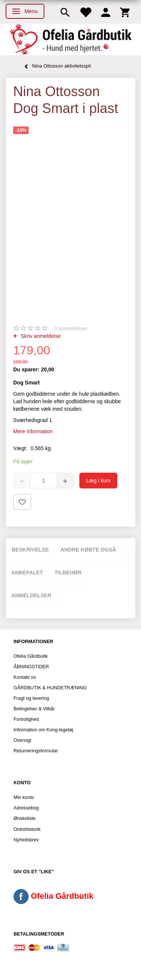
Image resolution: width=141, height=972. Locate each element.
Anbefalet (27, 573)
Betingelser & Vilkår (34, 708)
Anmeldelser (31, 595)
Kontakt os (25, 677)
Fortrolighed (26, 719)
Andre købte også (88, 550)
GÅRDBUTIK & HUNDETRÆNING (50, 687)
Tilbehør (68, 573)
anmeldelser (70, 329)
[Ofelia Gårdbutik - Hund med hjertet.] (70, 39)
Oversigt (22, 740)
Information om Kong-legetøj (43, 729)
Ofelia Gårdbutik (31, 656)
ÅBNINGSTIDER (31, 666)
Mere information (33, 431)
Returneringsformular (36, 750)
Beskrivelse (30, 550)
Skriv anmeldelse (40, 336)
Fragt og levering (31, 698)
